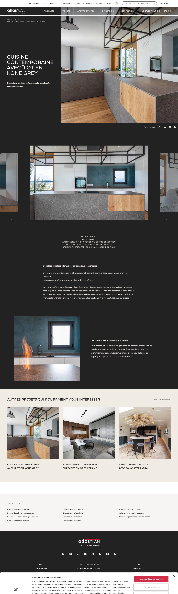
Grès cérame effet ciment (73, 513)
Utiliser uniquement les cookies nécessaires (151, 577)
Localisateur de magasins (156, 11)
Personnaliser (151, 567)
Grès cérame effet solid (72, 517)
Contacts (99, 3)
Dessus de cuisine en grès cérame (21, 513)
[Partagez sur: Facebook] (159, 127)
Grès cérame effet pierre (73, 509)
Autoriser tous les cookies (151, 559)
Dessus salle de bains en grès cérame (22, 517)
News (109, 3)
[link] (170, 127)
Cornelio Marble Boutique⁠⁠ (97, 244)
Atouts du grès (85, 11)
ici (50, 583)
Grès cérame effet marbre (18, 520)
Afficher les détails (40, 589)
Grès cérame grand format (18, 509)
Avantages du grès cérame (130, 509)
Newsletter (87, 3)
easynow (34, 3)
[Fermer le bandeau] (174, 557)
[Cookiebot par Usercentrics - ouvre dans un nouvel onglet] (16, 589)
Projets (65, 11)
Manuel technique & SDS (70, 3)
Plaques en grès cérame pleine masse (134, 517)
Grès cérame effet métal (73, 520)
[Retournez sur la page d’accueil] (15, 11)
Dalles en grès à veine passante (132, 513)
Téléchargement (49, 3)
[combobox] (137, 3)
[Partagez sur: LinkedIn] (165, 127)
